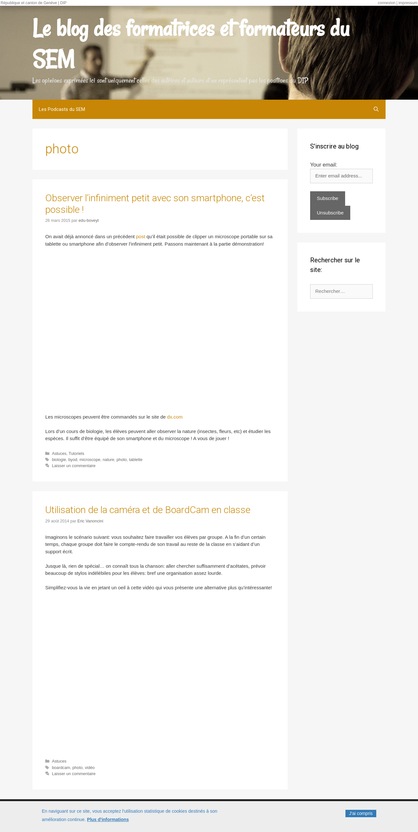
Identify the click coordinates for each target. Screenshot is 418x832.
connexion (387, 3)
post (140, 236)
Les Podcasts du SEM (62, 109)
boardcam (61, 767)
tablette (136, 459)
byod (72, 459)
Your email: (323, 165)
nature (108, 459)
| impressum (406, 3)
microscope (89, 459)
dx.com (174, 417)
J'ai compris (360, 813)
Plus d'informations (108, 819)
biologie (59, 459)
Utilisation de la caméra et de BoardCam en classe (147, 509)
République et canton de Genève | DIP (33, 3)
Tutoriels (76, 453)
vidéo (89, 767)
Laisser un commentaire (74, 465)
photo (122, 459)
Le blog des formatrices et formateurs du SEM (190, 44)
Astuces (59, 453)
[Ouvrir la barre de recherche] (376, 109)
